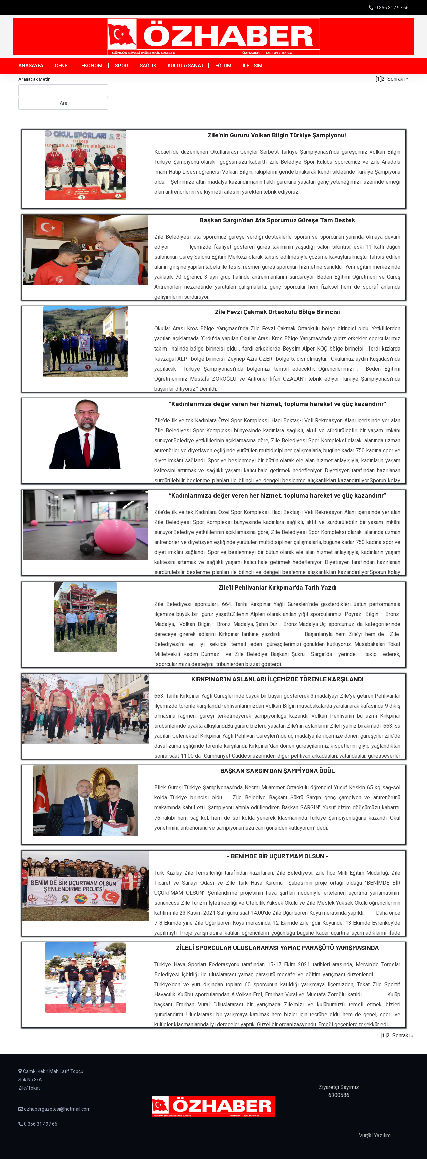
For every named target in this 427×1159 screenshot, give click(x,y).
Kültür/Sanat (186, 66)
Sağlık (148, 66)
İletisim (252, 66)
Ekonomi (92, 66)
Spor (121, 66)
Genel (62, 66)
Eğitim (223, 66)
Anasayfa (30, 66)
